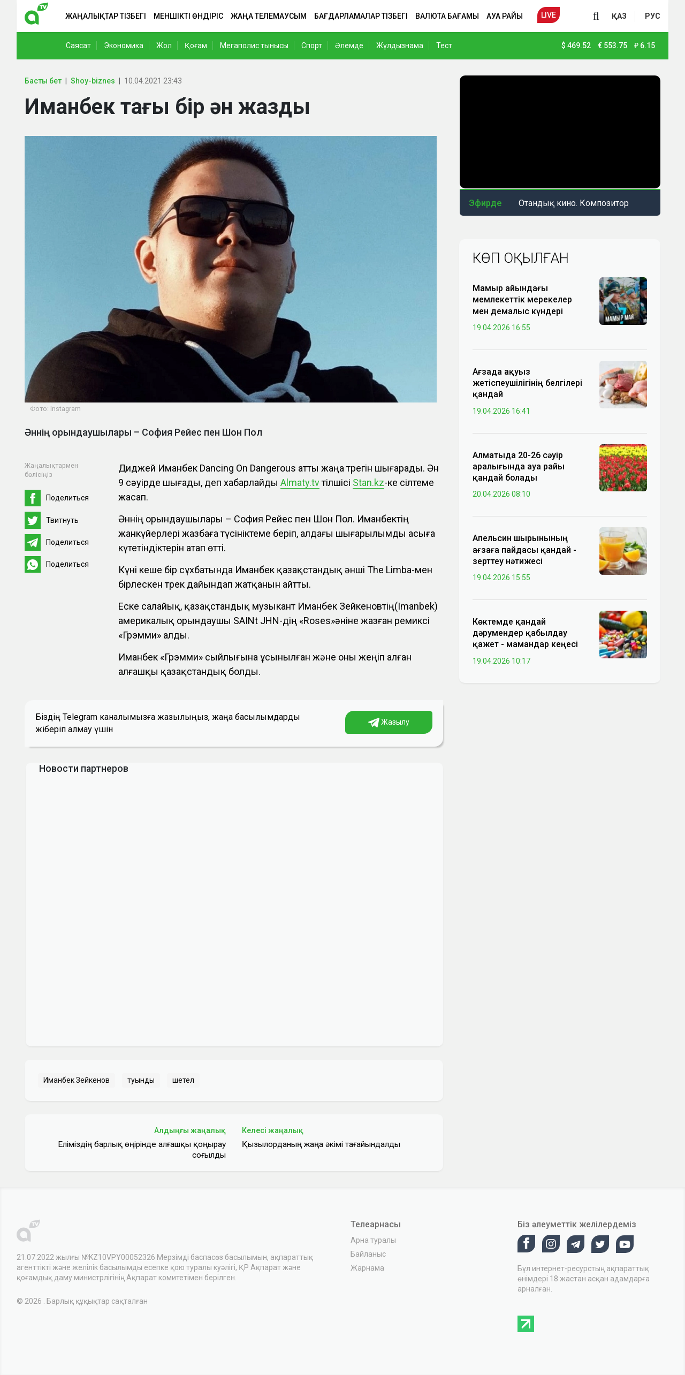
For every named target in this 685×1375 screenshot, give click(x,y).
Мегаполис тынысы (254, 45)
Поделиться (67, 497)
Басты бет (43, 81)
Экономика (123, 45)
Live (548, 15)
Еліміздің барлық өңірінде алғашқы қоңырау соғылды (142, 1149)
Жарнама (367, 1268)
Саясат (78, 45)
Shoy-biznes (93, 81)
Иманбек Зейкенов (76, 1080)
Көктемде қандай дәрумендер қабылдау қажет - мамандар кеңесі (525, 633)
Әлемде (349, 45)
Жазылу (388, 722)
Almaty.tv (299, 482)
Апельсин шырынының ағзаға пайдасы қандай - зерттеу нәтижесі (524, 549)
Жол (164, 45)
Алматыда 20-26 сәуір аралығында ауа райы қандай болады (519, 466)
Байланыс (368, 1254)
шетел (183, 1080)
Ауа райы (504, 16)
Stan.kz (368, 482)
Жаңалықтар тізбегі (105, 16)
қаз (619, 16)
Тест (444, 45)
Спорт (311, 45)
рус (652, 16)
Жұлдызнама (399, 45)
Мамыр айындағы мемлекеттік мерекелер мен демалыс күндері (522, 299)
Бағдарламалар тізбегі (361, 16)
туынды (141, 1080)
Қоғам (196, 45)
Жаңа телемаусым (269, 16)
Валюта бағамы (447, 16)
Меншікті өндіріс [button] (188, 16)
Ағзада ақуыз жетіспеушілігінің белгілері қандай (527, 383)
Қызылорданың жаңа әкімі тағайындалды (321, 1144)
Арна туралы (373, 1240)
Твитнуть (62, 520)
